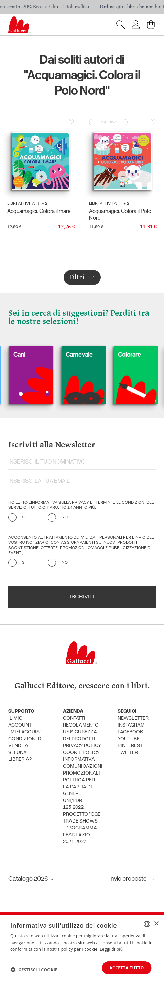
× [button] (156, 923)
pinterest (130, 745)
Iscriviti (82, 597)
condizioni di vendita (25, 742)
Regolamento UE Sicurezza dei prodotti (81, 732)
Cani (29, 354)
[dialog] (82, 949)
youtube (129, 739)
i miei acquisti (26, 732)
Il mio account (20, 722)
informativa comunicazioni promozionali (82, 766)
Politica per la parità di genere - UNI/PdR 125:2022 (79, 794)
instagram (131, 725)
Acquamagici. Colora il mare (39, 211)
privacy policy (82, 745)
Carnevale (89, 354)
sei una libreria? (20, 756)
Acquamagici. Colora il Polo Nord (120, 214)
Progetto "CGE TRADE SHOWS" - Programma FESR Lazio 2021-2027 (81, 828)
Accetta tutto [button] (126, 968)
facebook (130, 732)
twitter (128, 752)
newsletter (133, 718)
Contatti (74, 718)
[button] (33, 969)
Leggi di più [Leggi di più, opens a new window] (111, 949)
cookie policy (81, 752)
